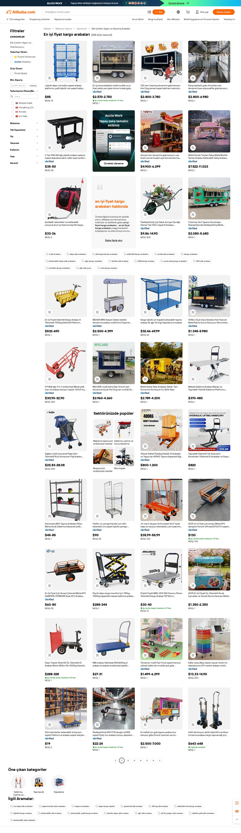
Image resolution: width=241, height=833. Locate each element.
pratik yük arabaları (164, 254)
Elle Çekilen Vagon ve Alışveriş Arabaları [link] (111, 28)
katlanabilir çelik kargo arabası (82, 813)
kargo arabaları (189, 254)
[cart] (188, 12)
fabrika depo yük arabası (116, 813)
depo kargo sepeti (105, 806)
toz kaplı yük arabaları (21, 806)
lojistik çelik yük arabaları (201, 813)
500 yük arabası (201, 261)
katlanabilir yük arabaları (22, 820)
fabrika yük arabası (118, 261)
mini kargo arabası (107, 268)
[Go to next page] (160, 760)
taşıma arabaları (80, 806)
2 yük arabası (53, 254)
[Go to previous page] (115, 760)
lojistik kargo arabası (21, 813)
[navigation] (24, 395)
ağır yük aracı (83, 268)
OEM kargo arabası (144, 261)
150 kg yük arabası (158, 806)
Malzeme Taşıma (63, 28)
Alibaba (47, 28)
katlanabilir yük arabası (49, 813)
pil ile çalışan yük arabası (170, 813)
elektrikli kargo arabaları (136, 254)
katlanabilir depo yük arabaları (61, 261)
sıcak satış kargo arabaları (173, 261)
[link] (237, 803)
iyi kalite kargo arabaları (58, 268)
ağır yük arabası (143, 813)
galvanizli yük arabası (132, 806)
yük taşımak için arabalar (105, 254)
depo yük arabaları (76, 254)
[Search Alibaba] (95, 12)
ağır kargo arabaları (92, 261)
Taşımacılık (81, 28)
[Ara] (159, 12)
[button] (149, 12)
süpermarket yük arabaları (52, 806)
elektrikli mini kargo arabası (188, 806)
